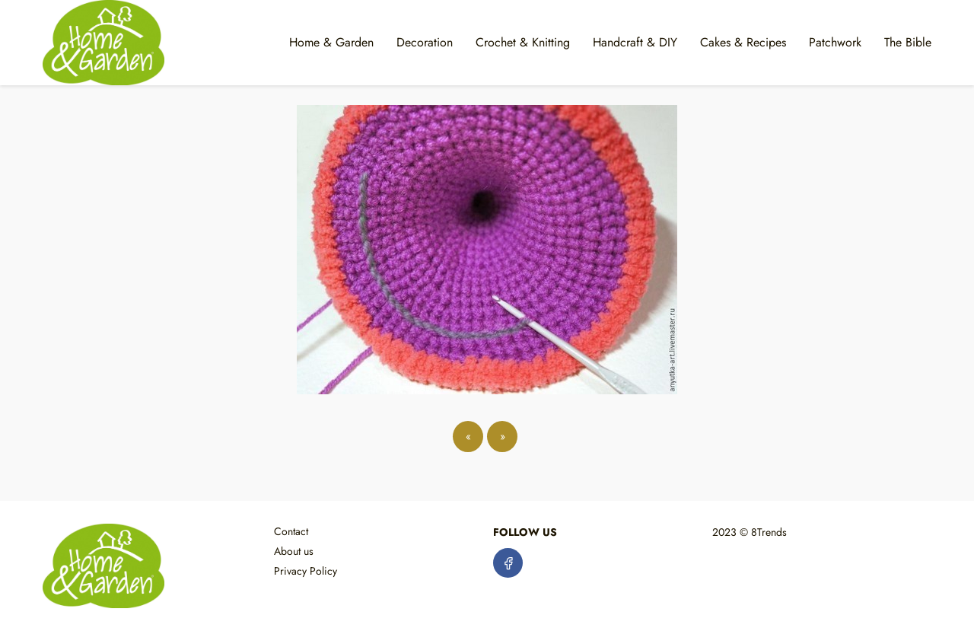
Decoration (424, 42)
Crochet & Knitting (523, 42)
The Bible (907, 42)
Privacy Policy (305, 570)
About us (294, 551)
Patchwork (835, 42)
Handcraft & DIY (635, 42)
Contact (291, 531)
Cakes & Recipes (743, 42)
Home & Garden (331, 42)
